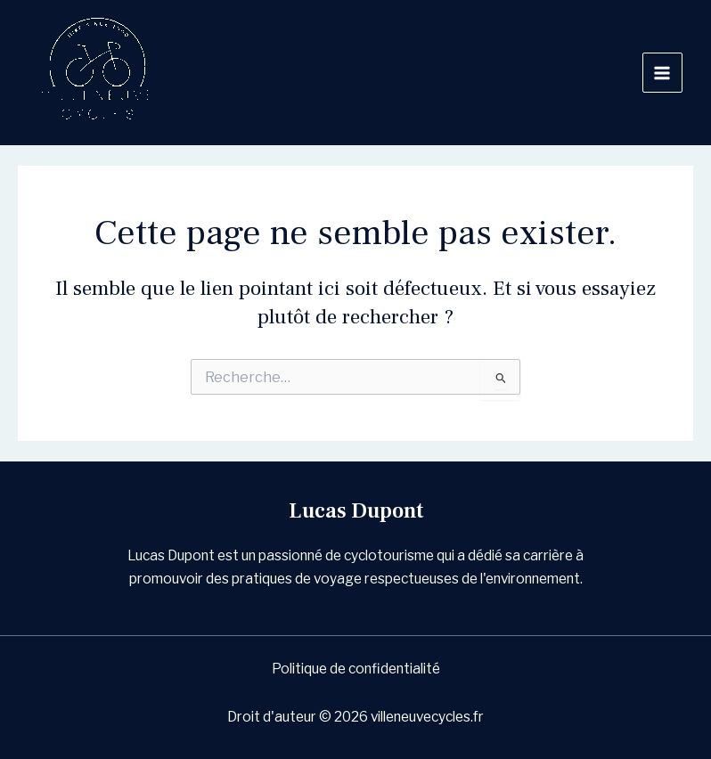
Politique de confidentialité (356, 668)
